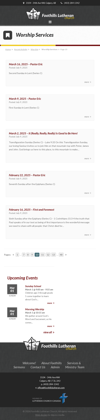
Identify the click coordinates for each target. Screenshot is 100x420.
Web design (41, 414)
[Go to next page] (66, 255)
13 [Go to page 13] (53, 254)
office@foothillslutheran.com (51, 387)
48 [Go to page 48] (61, 254)
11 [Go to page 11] (42, 254)
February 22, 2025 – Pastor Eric (27, 175)
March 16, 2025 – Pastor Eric (26, 64)
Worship (34, 49)
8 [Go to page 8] (28, 254)
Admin (55, 367)
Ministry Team (74, 367)
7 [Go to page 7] (23, 254)
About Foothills (51, 363)
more (87, 82)
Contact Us (38, 367)
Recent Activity (20, 49)
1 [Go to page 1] (17, 254)
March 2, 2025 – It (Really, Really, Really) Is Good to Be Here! (43, 133)
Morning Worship (34, 309)
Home (8, 49)
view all (48, 332)
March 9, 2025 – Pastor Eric (25, 98)
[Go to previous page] (13, 255)
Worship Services (49, 49)
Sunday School (33, 286)
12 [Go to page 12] (48, 254)
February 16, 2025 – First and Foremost (31, 209)
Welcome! (29, 363)
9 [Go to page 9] (32, 254)
